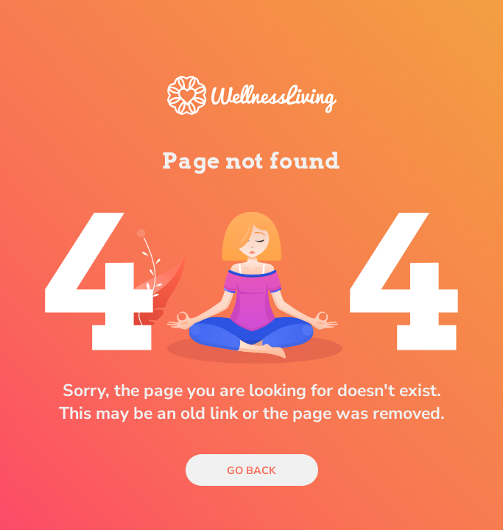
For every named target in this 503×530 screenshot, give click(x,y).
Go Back (251, 470)
